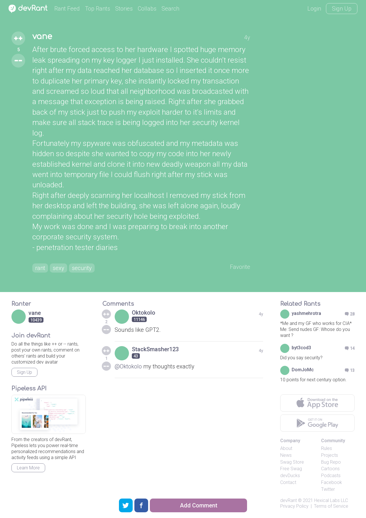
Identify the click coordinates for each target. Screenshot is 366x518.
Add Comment (198, 505)
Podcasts (331, 475)
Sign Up (341, 8)
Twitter (328, 489)
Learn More (28, 468)
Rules (326, 448)
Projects (329, 455)
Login (314, 8)
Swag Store (292, 462)
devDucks (290, 475)
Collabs (147, 8)
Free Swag (291, 468)
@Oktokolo (128, 366)
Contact (288, 482)
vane (42, 36)
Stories (124, 8)
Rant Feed (67, 8)
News (286, 455)
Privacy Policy (294, 506)
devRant (288, 500)
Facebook (331, 482)
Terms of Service (331, 506)
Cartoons (330, 468)
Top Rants (97, 8)
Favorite (240, 266)
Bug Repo (331, 462)
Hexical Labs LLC (331, 500)
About (286, 448)
